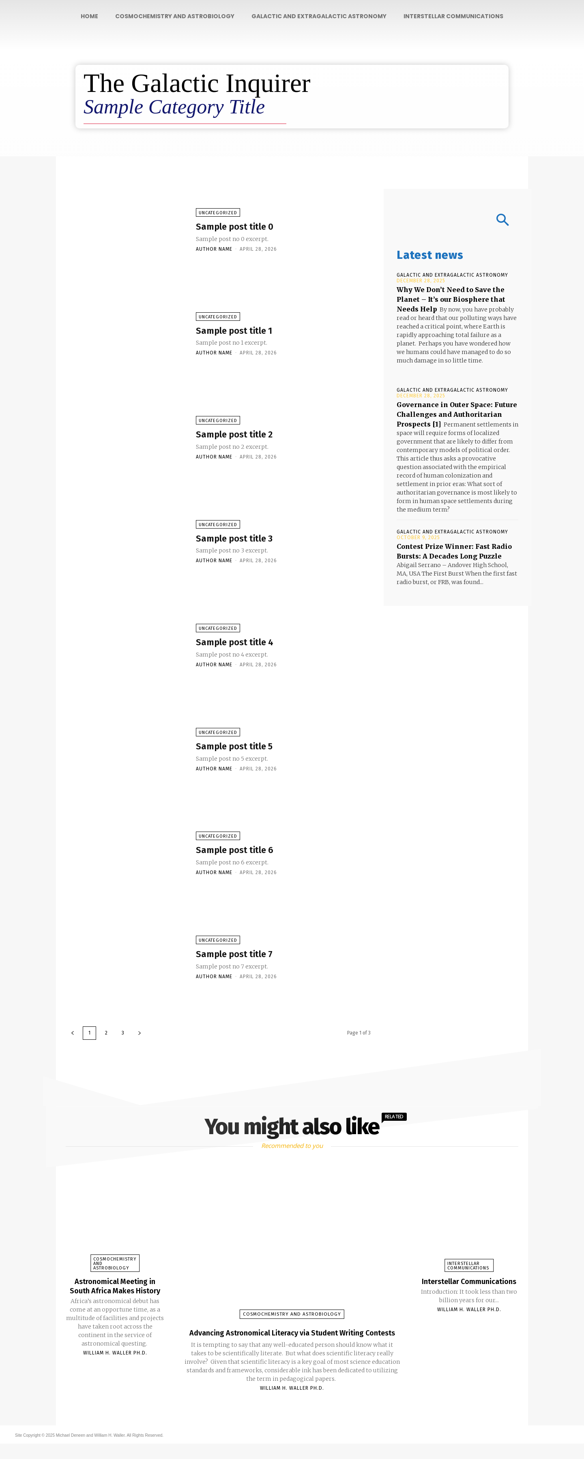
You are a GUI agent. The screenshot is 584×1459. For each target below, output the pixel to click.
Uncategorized (218, 214)
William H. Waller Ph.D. (115, 1361)
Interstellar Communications (468, 1266)
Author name (214, 251)
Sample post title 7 (245, 955)
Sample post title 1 (245, 331)
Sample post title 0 (245, 227)
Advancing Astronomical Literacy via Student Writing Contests (292, 1338)
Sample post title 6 (245, 851)
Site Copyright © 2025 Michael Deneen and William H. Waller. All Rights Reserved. (89, 1450)
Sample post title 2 (245, 435)
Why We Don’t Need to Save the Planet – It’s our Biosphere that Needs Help (451, 299)
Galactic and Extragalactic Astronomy (452, 275)
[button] (457, 221)
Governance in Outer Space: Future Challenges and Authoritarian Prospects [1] (457, 414)
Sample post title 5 (245, 747)
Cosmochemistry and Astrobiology (114, 1263)
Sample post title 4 (245, 643)
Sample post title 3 (245, 539)
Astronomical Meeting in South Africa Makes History (115, 1290)
